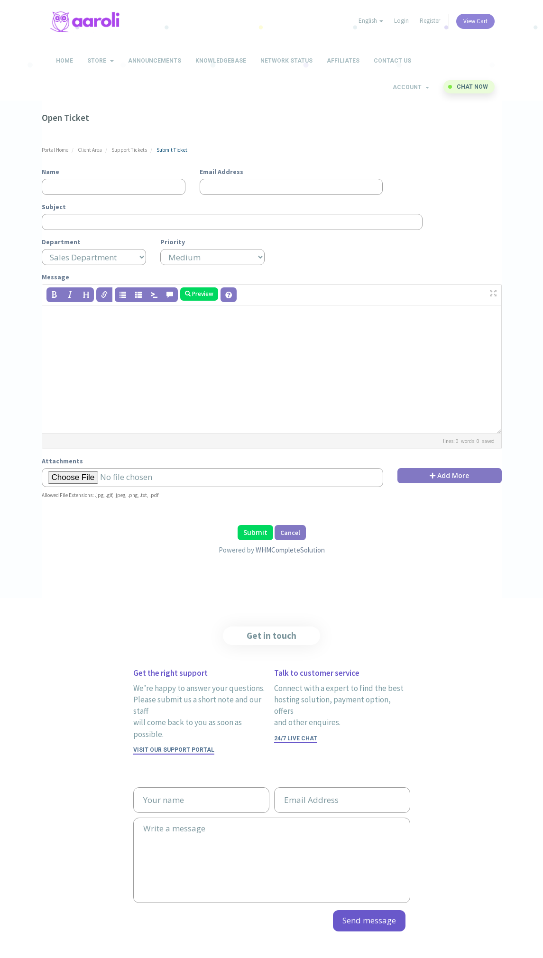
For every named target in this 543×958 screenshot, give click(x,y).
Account (411, 87)
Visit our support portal (173, 749)
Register (430, 21)
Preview (199, 294)
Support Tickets (129, 150)
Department (61, 242)
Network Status (286, 60)
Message (55, 277)
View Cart (475, 21)
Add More (449, 475)
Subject (54, 207)
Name (50, 171)
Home (64, 60)
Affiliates (343, 60)
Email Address (221, 171)
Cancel (290, 532)
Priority (172, 242)
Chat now (472, 86)
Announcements (154, 60)
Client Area (90, 150)
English (371, 21)
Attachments (62, 461)
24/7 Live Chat (295, 738)
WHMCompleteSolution (290, 549)
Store (100, 60)
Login (401, 21)
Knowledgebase (220, 60)
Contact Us (392, 60)
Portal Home (55, 150)
